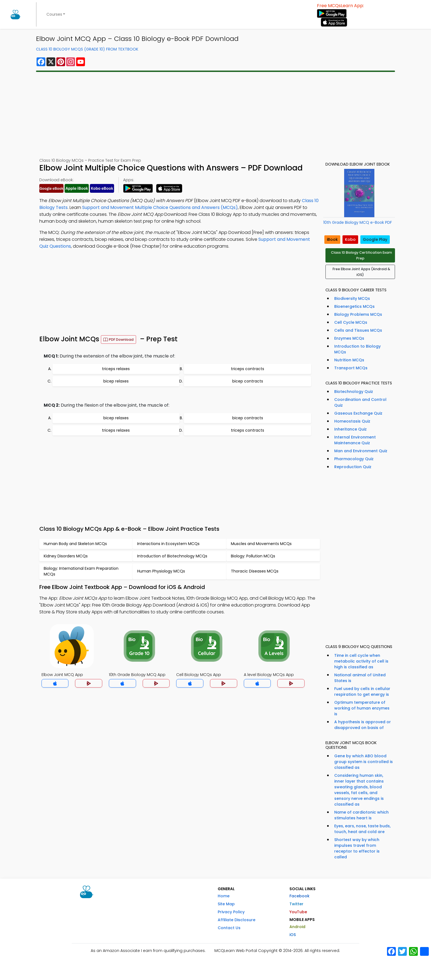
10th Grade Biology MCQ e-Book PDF (357, 222)
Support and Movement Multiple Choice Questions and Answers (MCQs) (160, 207)
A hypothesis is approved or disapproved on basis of (362, 724)
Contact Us (229, 928)
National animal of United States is (360, 677)
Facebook (299, 896)
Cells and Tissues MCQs (358, 330)
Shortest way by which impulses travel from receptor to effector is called (357, 848)
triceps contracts (247, 369)
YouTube (298, 912)
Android (297, 926)
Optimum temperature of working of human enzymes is (361, 708)
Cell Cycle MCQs (350, 322)
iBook (332, 239)
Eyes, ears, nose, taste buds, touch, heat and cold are (362, 828)
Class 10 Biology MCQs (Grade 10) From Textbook (87, 49)
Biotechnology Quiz (353, 391)
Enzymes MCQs (349, 338)
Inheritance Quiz (350, 429)
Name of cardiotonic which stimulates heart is (361, 815)
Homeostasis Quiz (352, 421)
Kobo (350, 239)
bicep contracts (247, 381)
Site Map (226, 904)
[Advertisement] (201, 114)
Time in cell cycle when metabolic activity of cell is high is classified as (361, 661)
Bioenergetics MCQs (354, 306)
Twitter (296, 904)
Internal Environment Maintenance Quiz (355, 440)
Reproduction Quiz (352, 467)
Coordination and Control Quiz (360, 402)
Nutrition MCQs (349, 360)
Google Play (375, 239)
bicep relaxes (116, 381)
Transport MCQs (351, 368)
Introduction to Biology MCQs (357, 349)
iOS (292, 934)
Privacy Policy (231, 912)
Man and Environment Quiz (360, 451)
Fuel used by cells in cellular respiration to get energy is (362, 691)
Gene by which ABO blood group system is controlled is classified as (363, 761)
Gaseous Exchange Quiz (358, 413)
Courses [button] (54, 14)
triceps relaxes (116, 369)
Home (224, 896)
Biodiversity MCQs (352, 298)
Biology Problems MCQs (358, 314)
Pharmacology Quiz (354, 459)
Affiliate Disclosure (236, 920)
